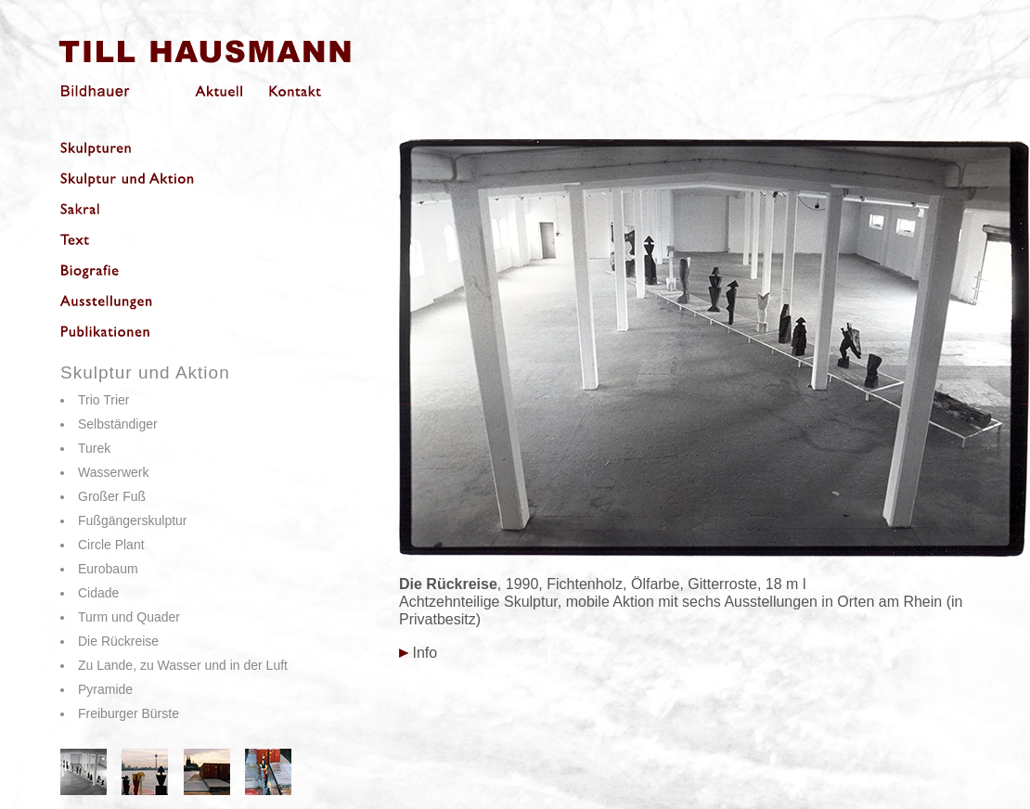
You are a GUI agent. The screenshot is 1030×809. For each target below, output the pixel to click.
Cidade (98, 592)
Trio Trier (103, 399)
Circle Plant (111, 544)
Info (418, 653)
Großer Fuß (112, 496)
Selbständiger (118, 424)
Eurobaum (108, 568)
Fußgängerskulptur (132, 520)
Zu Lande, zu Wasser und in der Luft (183, 665)
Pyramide (105, 689)
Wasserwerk (113, 472)
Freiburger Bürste (128, 713)
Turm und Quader (129, 617)
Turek (94, 448)
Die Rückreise (118, 641)
